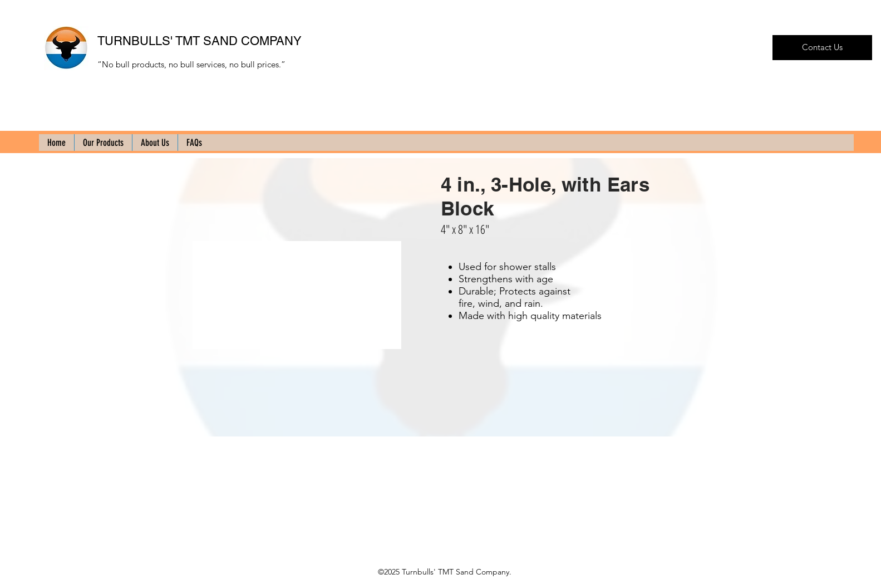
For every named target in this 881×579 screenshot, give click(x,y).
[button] (297, 295)
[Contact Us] (822, 47)
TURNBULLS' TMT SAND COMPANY (199, 41)
